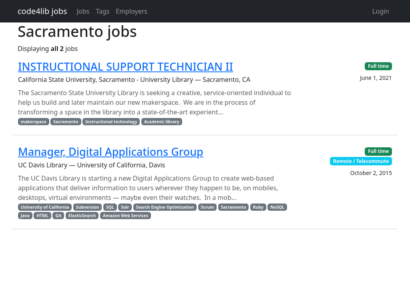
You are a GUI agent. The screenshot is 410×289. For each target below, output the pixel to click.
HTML (42, 215)
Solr (125, 207)
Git (58, 215)
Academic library (161, 121)
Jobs (83, 11)
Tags (102, 11)
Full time (378, 66)
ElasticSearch (82, 215)
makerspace (33, 121)
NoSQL (277, 207)
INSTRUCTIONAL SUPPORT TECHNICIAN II (125, 66)
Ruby (258, 207)
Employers (131, 11)
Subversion (87, 207)
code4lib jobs (42, 11)
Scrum (207, 207)
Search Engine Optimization (165, 207)
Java (25, 215)
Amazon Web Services (126, 215)
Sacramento (65, 121)
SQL (110, 207)
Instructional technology (111, 121)
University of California (45, 207)
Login (380, 11)
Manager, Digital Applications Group (110, 151)
